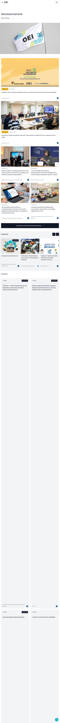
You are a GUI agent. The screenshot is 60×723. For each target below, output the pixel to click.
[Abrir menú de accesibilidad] (56, 719)
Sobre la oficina (7, 18)
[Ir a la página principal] (6, 2)
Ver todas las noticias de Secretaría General (30, 225)
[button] (53, 234)
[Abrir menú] (2, 2)
